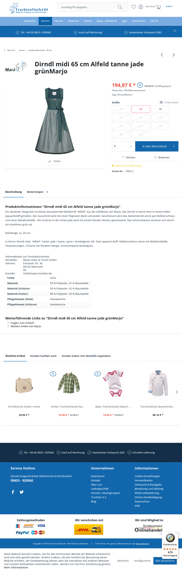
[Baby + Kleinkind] (106, 21)
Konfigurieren (142, 560)
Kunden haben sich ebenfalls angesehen (86, 356)
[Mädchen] (73, 21)
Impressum (98, 476)
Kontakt (95, 480)
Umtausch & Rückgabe (148, 484)
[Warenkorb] (165, 6)
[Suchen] (120, 7)
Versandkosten (125, 94)
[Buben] (88, 21)
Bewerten (162, 157)
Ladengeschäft (99, 488)
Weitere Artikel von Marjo (23, 326)
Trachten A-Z (98, 497)
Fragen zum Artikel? (19, 323)
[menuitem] (92, 7)
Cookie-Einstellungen (147, 476)
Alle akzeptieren (165, 560)
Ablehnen (123, 560)
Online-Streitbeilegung (148, 497)
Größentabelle (169, 102)
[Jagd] (124, 21)
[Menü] (176, 534)
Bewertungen (38, 192)
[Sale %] (154, 21)
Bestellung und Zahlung (149, 488)
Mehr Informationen (16, 567)
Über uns (96, 484)
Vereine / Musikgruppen (105, 493)
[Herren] (58, 21)
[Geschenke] (139, 21)
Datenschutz (142, 501)
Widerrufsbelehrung (147, 493)
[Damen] (45, 21)
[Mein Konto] (147, 6)
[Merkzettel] (134, 6)
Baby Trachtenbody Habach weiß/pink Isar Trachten (114, 406)
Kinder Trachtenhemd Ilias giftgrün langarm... (69, 406)
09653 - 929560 (22, 480)
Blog (93, 501)
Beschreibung (13, 191)
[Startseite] (30, 21)
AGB (137, 505)
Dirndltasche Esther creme (24, 406)
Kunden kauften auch (43, 356)
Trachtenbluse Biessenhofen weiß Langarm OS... (159, 406)
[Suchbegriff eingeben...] (92, 7)
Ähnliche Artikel (15, 356)
